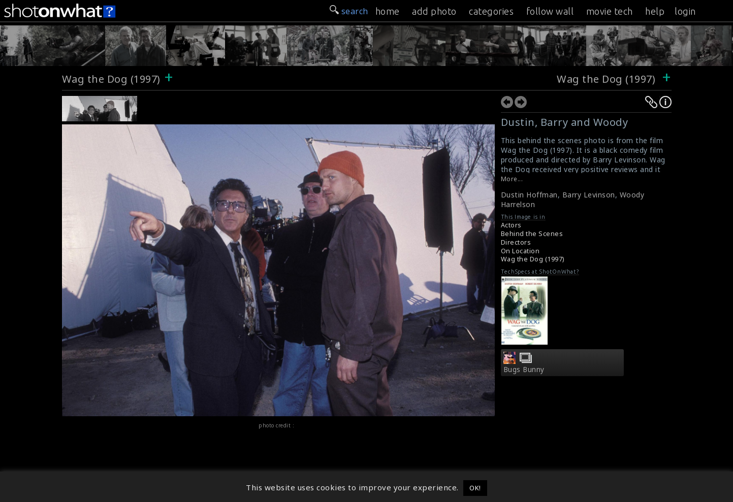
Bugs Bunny (524, 369)
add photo (434, 11)
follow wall (550, 11)
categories (491, 11)
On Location (520, 251)
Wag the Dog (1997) (111, 79)
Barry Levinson (588, 194)
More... (512, 179)
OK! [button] (475, 487)
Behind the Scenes (532, 233)
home (387, 11)
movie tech (609, 11)
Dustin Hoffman (529, 194)
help (654, 11)
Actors (511, 225)
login (685, 11)
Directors (516, 242)
